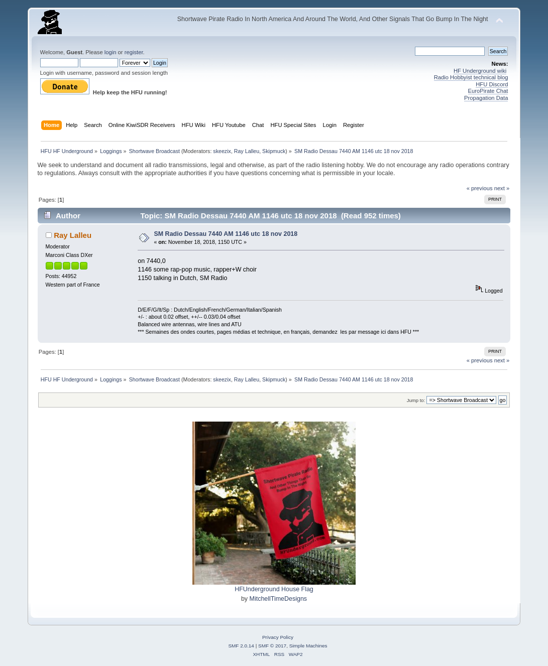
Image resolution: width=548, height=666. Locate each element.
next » (502, 188)
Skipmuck (273, 151)
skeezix (222, 151)
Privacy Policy (277, 637)
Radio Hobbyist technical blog (471, 77)
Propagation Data (486, 98)
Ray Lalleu (246, 151)
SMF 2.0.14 (241, 645)
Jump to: (416, 400)
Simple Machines (308, 645)
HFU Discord (492, 84)
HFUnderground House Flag (274, 589)
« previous (480, 188)
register (134, 52)
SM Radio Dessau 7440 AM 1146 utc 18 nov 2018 (225, 233)
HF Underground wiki (480, 71)
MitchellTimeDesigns (278, 598)
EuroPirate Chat (488, 91)
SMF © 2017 (272, 645)
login (110, 52)
